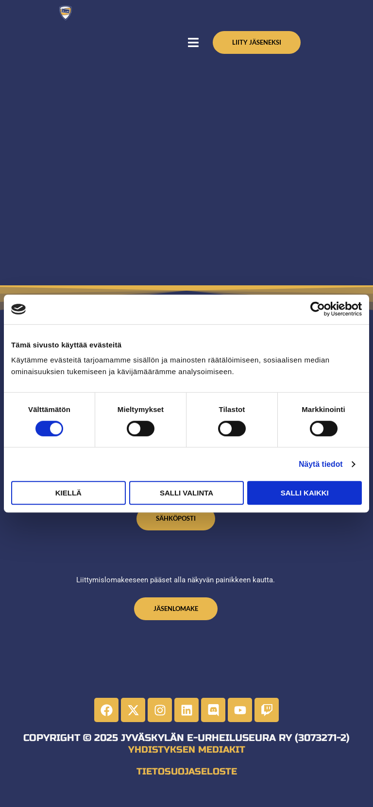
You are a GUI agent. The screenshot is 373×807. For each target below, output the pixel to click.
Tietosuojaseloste (187, 777)
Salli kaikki (305, 493)
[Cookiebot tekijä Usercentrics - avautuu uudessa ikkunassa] (319, 309)
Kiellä (68, 493)
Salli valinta (186, 493)
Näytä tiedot (322, 464)
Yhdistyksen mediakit (186, 755)
